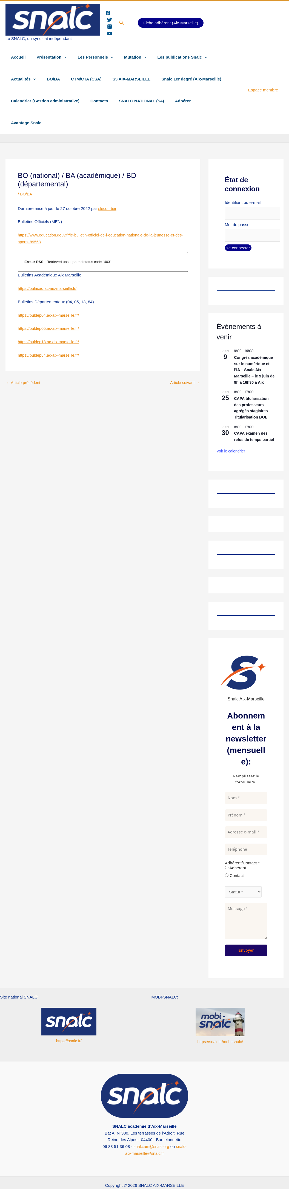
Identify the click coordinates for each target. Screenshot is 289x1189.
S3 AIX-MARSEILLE (89, 79)
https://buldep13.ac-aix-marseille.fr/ (50, 320)
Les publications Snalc (170, 57)
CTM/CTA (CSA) (46, 79)
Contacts (95, 101)
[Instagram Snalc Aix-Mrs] (180, 1174)
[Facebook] (107, 12)
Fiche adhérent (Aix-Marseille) (170, 23)
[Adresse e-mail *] (246, 812)
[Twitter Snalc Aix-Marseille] (121, 1174)
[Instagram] (109, 26)
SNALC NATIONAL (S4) (134, 101)
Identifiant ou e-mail (243, 180)
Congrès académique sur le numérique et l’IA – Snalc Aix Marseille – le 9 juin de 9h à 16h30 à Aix (254, 349)
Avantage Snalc (204, 101)
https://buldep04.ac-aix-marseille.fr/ (50, 293)
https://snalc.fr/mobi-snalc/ (220, 1021)
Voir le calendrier (231, 430)
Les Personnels (88, 57)
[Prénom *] (246, 794)
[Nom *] (246, 777)
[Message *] (246, 900)
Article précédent (24, 361)
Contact (234, 855)
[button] (121, 23)
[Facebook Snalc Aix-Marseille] (57, 1174)
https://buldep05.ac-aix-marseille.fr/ (50, 306)
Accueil (17, 57)
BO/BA (16, 79)
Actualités (215, 57)
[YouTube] (109, 33)
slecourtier (107, 186)
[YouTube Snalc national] (237, 1174)
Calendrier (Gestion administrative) (44, 101)
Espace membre (264, 79)
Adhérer (173, 101)
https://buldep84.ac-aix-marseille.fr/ (50, 333)
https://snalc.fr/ (68, 1020)
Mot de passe (237, 203)
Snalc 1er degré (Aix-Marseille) (146, 79)
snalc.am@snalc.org (151, 1126)
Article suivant (184, 361)
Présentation (47, 57)
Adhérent (235, 847)
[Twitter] (109, 19)
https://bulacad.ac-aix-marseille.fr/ (48, 266)
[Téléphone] (246, 829)
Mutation (126, 57)
